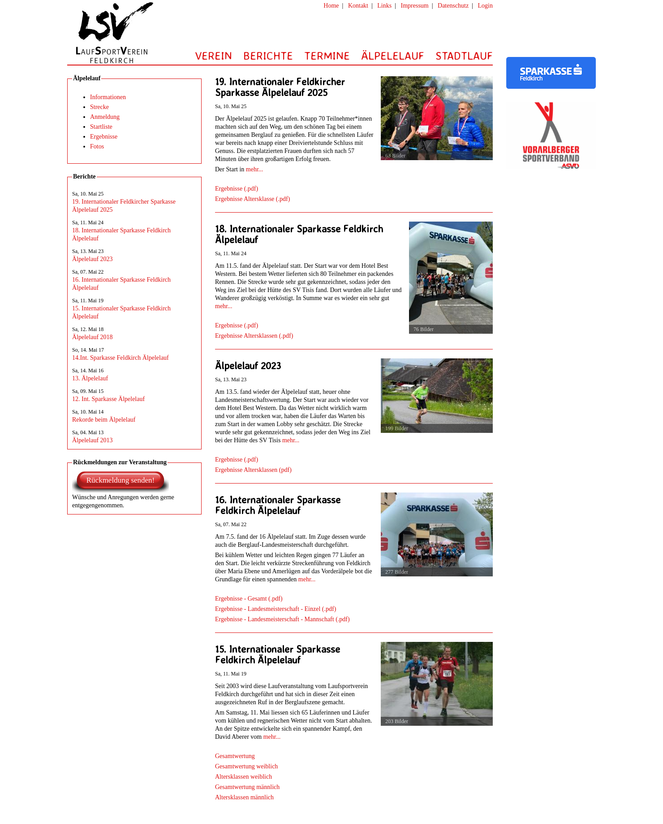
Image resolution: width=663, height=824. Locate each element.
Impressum (415, 5)
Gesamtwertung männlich (247, 787)
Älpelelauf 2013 (92, 440)
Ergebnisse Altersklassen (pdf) (253, 469)
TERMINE (327, 55)
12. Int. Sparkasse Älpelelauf (108, 399)
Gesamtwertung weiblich (246, 766)
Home (331, 5)
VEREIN (213, 55)
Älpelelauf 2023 (92, 259)
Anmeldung (105, 116)
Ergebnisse (103, 136)
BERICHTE (268, 55)
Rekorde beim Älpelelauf (104, 419)
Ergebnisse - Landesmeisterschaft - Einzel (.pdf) (275, 609)
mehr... (254, 169)
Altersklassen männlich (244, 797)
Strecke (99, 107)
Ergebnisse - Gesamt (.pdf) (249, 598)
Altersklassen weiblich (243, 776)
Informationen (108, 97)
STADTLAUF (464, 55)
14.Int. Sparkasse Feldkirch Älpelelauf (120, 357)
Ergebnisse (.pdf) (236, 188)
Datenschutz (453, 5)
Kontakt (358, 5)
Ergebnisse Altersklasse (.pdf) (252, 199)
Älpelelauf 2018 (92, 337)
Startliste (101, 126)
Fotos (97, 146)
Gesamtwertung (235, 756)
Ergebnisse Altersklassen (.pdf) (254, 335)
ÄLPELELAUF (392, 55)
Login (485, 5)
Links (384, 5)
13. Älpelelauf (90, 378)
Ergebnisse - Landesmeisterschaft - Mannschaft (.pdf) (282, 619)
